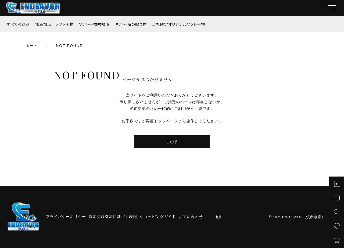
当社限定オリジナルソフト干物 (178, 24)
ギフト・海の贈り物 (131, 24)
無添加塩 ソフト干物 (54, 24)
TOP (172, 141)
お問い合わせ (191, 216)
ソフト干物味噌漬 (94, 24)
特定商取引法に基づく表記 (113, 216)
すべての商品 (18, 24)
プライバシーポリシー (66, 216)
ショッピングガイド (158, 216)
